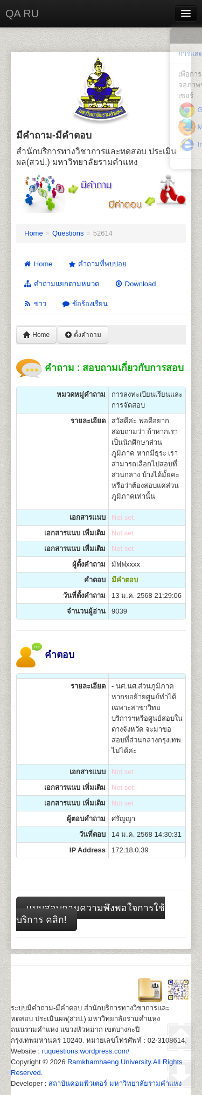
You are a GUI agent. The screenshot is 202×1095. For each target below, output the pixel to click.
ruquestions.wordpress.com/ (86, 1051)
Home (33, 233)
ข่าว (34, 304)
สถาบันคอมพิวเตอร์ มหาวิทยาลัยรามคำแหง (115, 1083)
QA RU (22, 13)
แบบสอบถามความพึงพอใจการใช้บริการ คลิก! (90, 914)
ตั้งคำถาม (83, 335)
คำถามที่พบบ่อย (96, 264)
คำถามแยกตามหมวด (61, 284)
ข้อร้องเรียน (84, 304)
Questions (68, 233)
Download (135, 284)
